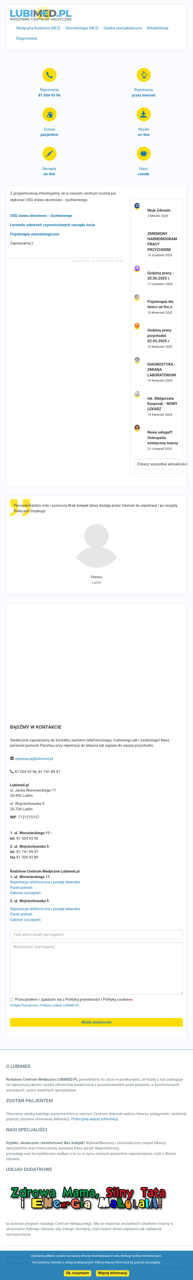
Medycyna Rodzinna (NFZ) (38, 28)
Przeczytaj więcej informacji (94, 1119)
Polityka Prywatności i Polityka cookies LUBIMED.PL (44, 1005)
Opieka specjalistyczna (123, 28)
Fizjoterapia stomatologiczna (34, 234)
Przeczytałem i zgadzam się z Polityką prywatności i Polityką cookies (70, 999)
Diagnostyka (26, 38)
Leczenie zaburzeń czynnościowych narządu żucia (52, 225)
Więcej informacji (112, 1273)
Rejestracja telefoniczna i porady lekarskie (45, 882)
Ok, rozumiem (77, 1273)
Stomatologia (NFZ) (82, 28)
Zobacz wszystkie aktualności (158, 464)
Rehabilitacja (157, 28)
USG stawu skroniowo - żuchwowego (41, 215)
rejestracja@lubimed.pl (34, 758)
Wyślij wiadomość (96, 1022)
